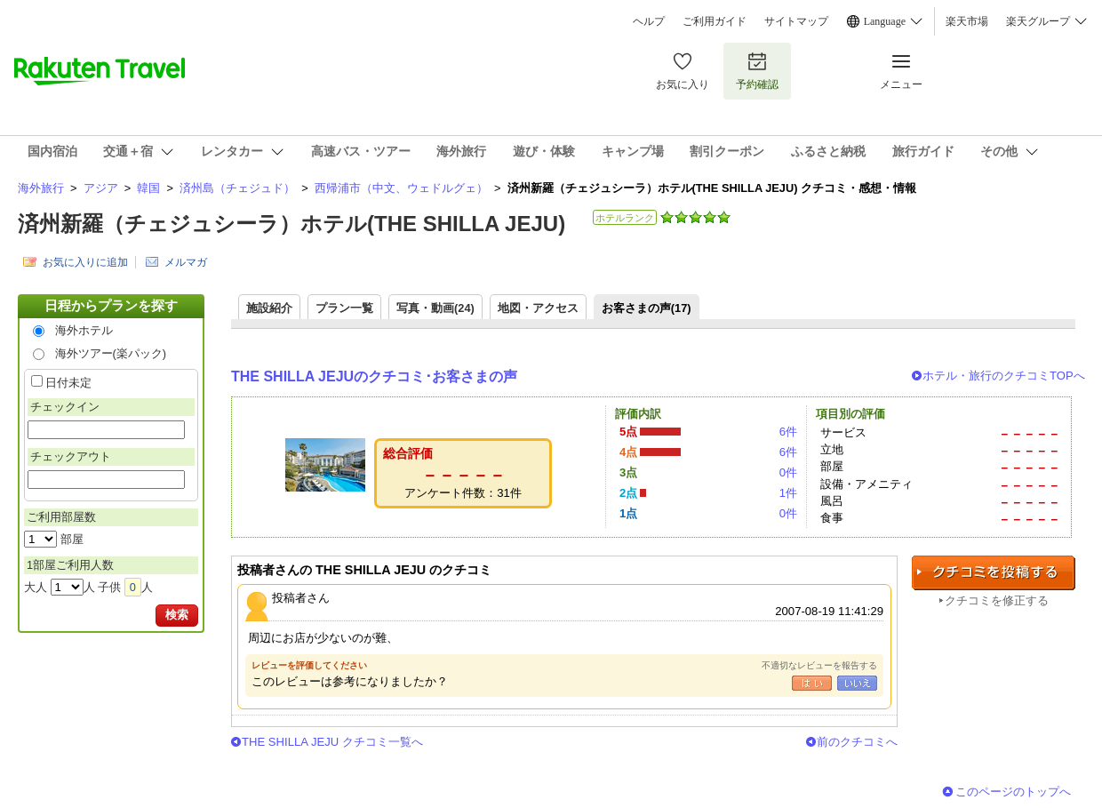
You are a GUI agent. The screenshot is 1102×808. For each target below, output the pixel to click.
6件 (788, 431)
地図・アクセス (538, 308)
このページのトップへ (1013, 791)
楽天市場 (967, 21)
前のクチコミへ (857, 741)
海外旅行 (41, 188)
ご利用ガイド (715, 21)
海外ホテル (84, 330)
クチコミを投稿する (993, 573)
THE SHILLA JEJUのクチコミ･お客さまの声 (374, 376)
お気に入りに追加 (85, 262)
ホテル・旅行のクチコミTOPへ (1003, 375)
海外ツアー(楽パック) (111, 353)
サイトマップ (796, 21)
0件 (788, 472)
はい (812, 683)
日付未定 (68, 382)
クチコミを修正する (997, 600)
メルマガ (185, 262)
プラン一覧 (344, 308)
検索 (176, 614)
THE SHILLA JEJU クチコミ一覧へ (332, 741)
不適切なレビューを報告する (819, 665)
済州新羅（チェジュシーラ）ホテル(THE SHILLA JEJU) (291, 224)
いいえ (857, 683)
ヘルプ (649, 21)
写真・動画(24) (435, 308)
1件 (788, 493)
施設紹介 (269, 308)
